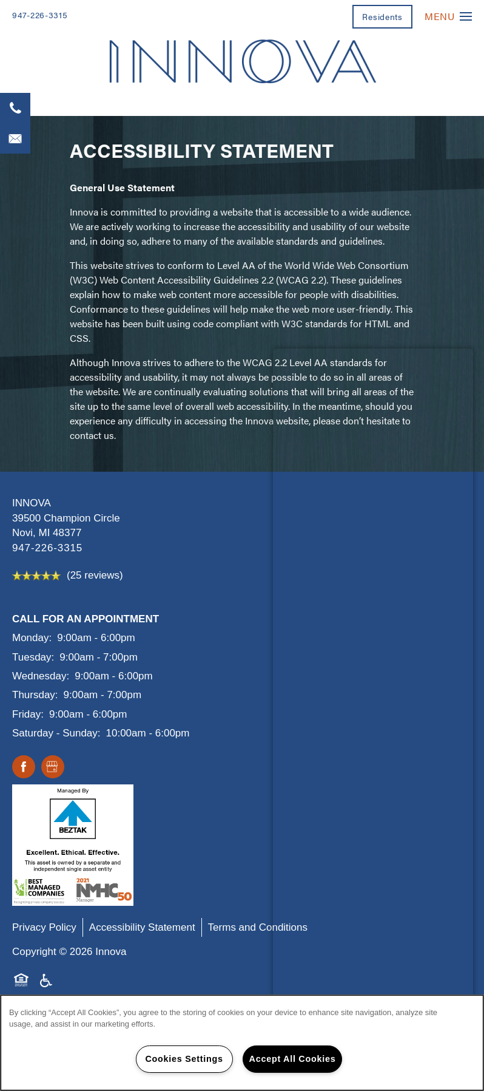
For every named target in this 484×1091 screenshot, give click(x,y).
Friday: (28, 714)
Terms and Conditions (258, 927)
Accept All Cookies (292, 1059)
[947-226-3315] (15, 108)
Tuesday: (33, 657)
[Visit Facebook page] (23, 767)
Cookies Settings (184, 1059)
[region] (242, 1042)
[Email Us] (15, 138)
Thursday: (35, 695)
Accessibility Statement (142, 927)
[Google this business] (52, 767)
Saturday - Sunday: (56, 733)
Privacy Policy (44, 927)
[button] (382, 16)
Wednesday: (40, 676)
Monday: (32, 638)
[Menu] (448, 15)
